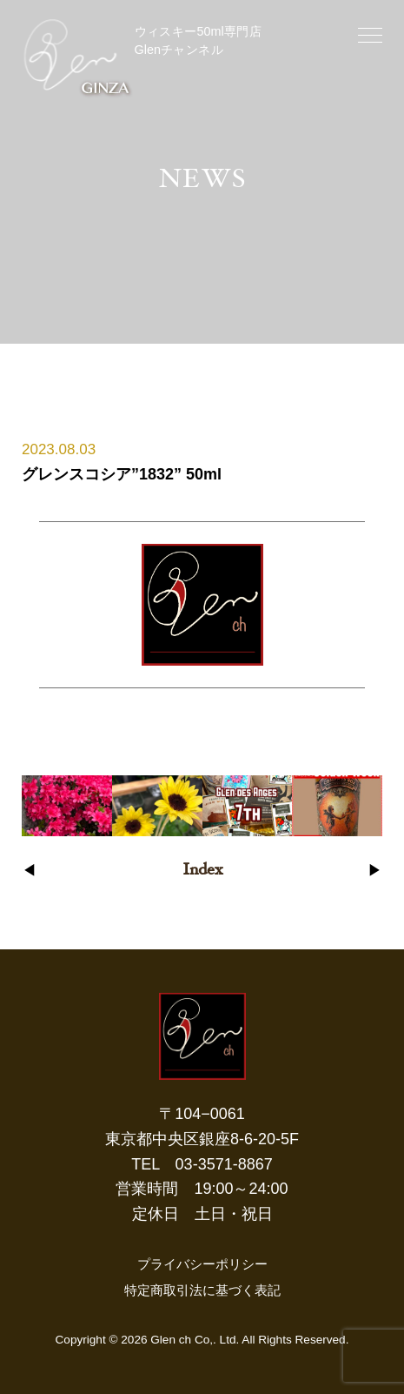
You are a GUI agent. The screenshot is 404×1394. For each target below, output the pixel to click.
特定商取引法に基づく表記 (202, 1290)
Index (202, 870)
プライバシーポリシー (202, 1263)
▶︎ (375, 870)
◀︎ (29, 870)
